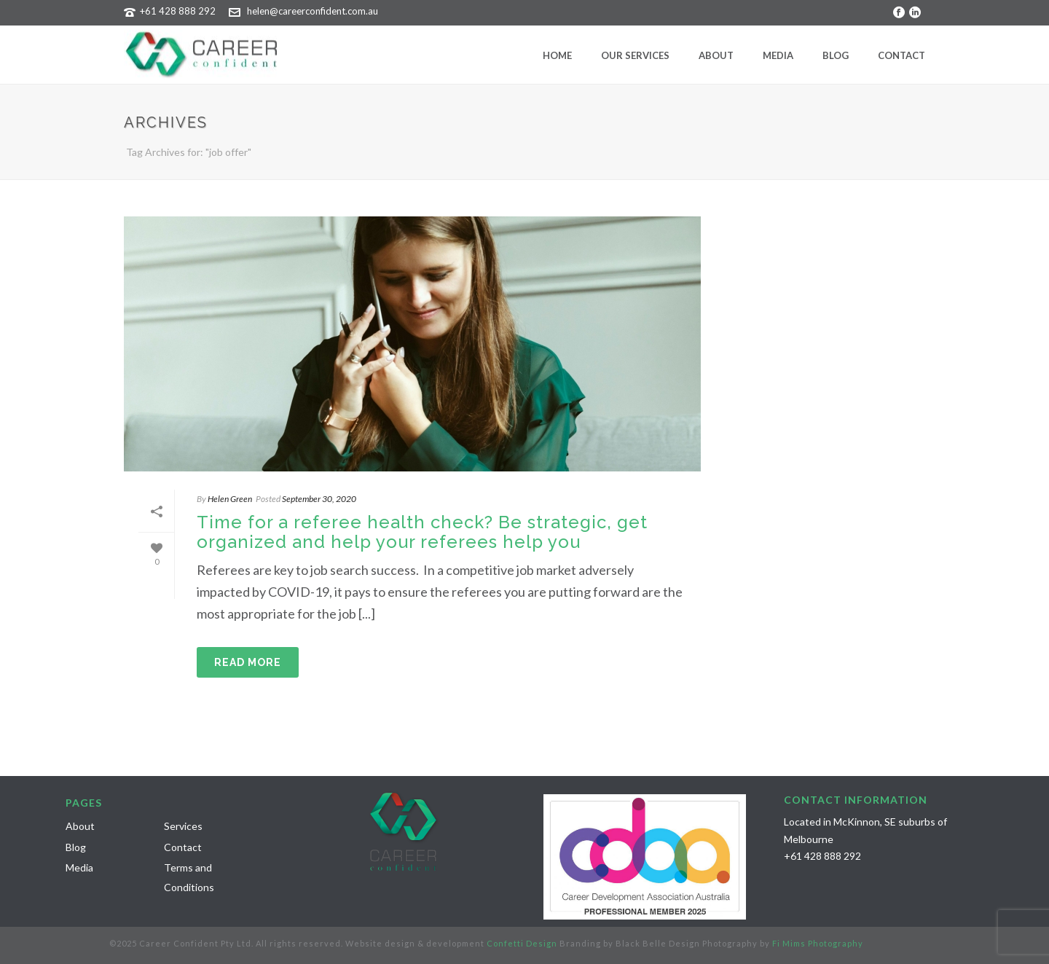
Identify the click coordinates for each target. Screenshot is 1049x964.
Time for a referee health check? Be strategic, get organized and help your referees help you (422, 532)
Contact (901, 55)
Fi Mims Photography (817, 943)
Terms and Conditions (189, 877)
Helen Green (230, 498)
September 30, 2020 (319, 498)
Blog (835, 55)
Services (183, 826)
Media (778, 55)
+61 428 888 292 (178, 11)
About (716, 55)
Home (557, 55)
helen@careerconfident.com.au (312, 11)
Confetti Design (522, 943)
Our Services (635, 55)
